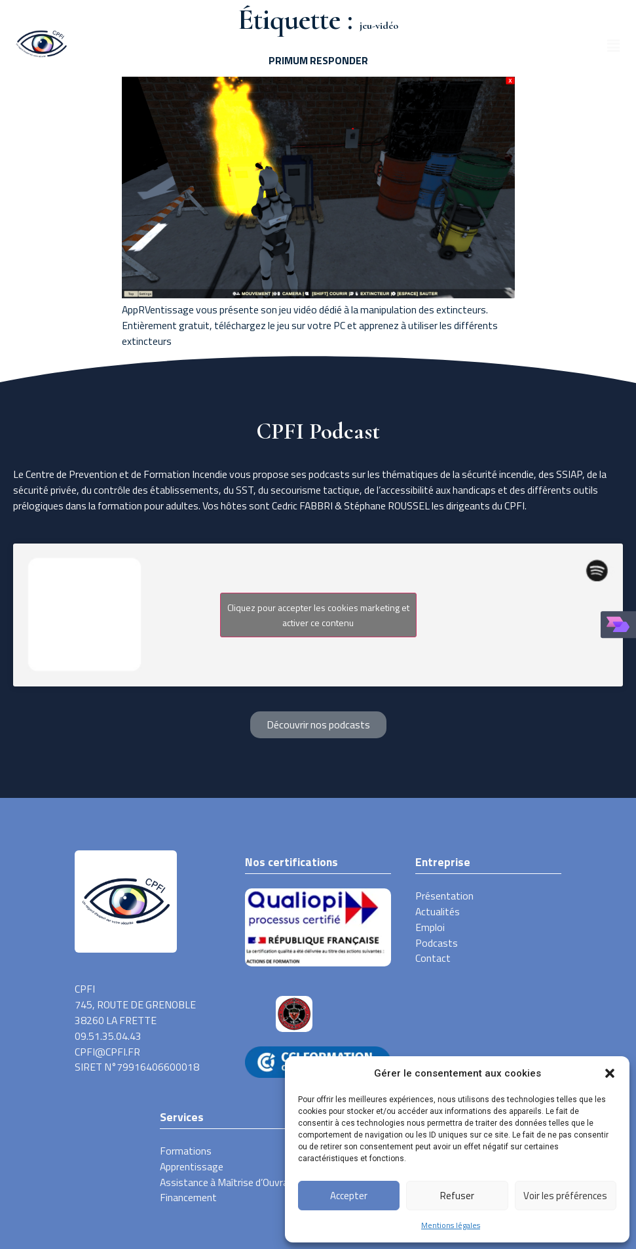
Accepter (348, 1195)
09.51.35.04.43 (108, 1036)
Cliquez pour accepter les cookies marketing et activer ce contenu (318, 615)
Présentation (444, 895)
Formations (186, 1151)
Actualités (437, 911)
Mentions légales (450, 1225)
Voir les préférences (565, 1195)
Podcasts (436, 943)
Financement (188, 1197)
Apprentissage (191, 1166)
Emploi (430, 927)
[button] (609, 1073)
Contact (433, 958)
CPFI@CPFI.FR (107, 1052)
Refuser (457, 1195)
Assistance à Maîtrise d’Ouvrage (229, 1182)
